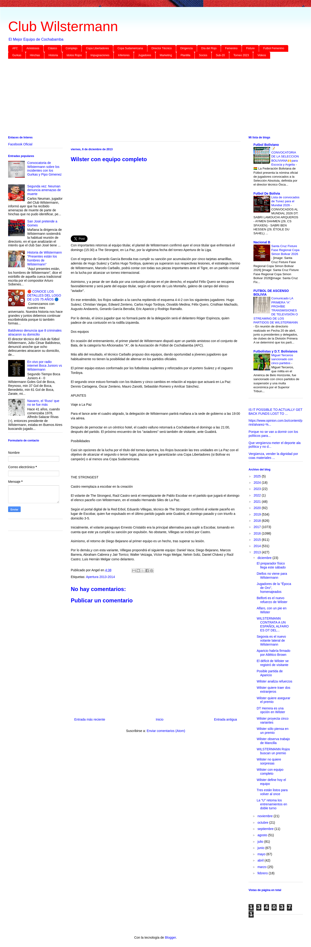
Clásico (52, 48)
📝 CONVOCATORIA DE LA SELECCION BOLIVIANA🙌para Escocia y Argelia (285, 156)
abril (260, 860)
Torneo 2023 (241, 55)
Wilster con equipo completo (270, 771)
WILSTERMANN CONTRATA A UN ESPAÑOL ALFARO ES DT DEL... (273, 624)
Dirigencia (186, 48)
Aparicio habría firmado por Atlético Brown (273, 652)
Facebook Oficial (20, 144)
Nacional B (261, 242)
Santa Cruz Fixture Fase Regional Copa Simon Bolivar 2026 (285, 250)
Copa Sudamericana (130, 48)
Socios (203, 55)
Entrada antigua (225, 719)
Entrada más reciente (89, 719)
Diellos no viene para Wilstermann (272, 575)
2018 (258, 520)
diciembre (264, 558)
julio (260, 841)
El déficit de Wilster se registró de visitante (273, 663)
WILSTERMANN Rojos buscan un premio (273, 751)
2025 (258, 476)
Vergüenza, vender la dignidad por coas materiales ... (273, 456)
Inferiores (124, 55)
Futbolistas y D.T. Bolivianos (275, 351)
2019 (258, 514)
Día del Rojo (209, 48)
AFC (15, 48)
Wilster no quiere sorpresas (269, 761)
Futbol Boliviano (266, 145)
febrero (263, 873)
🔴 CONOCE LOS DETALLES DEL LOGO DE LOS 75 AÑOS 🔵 (44, 295)
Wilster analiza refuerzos (274, 681)
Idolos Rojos (74, 55)
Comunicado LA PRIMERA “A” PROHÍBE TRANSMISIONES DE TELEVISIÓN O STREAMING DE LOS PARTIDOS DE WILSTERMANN (275, 310)
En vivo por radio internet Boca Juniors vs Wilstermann (44, 366)
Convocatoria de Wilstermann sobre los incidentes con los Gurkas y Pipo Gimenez (44, 168)
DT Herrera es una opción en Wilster (271, 710)
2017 (258, 527)
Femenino (231, 48)
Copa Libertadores (97, 48)
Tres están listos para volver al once (272, 792)
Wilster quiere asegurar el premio (273, 700)
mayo (261, 854)
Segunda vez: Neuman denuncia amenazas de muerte (44, 190)
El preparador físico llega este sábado (271, 565)
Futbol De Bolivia (266, 193)
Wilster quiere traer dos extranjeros (273, 689)
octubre (263, 822)
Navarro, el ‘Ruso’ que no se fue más (43, 403)
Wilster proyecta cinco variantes (272, 720)
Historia (53, 55)
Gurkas (16, 55)
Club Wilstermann (63, 26)
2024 (258, 482)
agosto (262, 835)
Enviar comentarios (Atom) (166, 731)
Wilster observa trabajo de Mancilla (273, 741)
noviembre (265, 816)
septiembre (265, 829)
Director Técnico (162, 48)
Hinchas (35, 55)
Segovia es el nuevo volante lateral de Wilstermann (271, 640)
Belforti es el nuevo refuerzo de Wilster (272, 600)
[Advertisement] (147, 98)
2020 (258, 508)
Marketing (166, 55)
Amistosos (32, 48)
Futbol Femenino (273, 48)
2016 (258, 533)
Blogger (170, 937)
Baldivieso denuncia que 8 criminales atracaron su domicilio (35, 332)
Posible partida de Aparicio (270, 673)
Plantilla (185, 55)
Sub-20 (220, 55)
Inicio (159, 719)
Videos (261, 55)
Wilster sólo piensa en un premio (272, 731)
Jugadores (144, 55)
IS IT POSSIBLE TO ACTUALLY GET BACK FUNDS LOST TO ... (275, 411)
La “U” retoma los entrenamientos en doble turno (272, 804)
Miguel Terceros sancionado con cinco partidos (282, 359)
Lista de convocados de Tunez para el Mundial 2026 (285, 201)
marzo (262, 867)
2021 (258, 501)
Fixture (250, 48)
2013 (258, 552)
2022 (258, 495)
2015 (258, 540)
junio (261, 848)
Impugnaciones (100, 55)
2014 (258, 546)
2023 (258, 489)
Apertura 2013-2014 (100, 577)
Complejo (72, 48)
